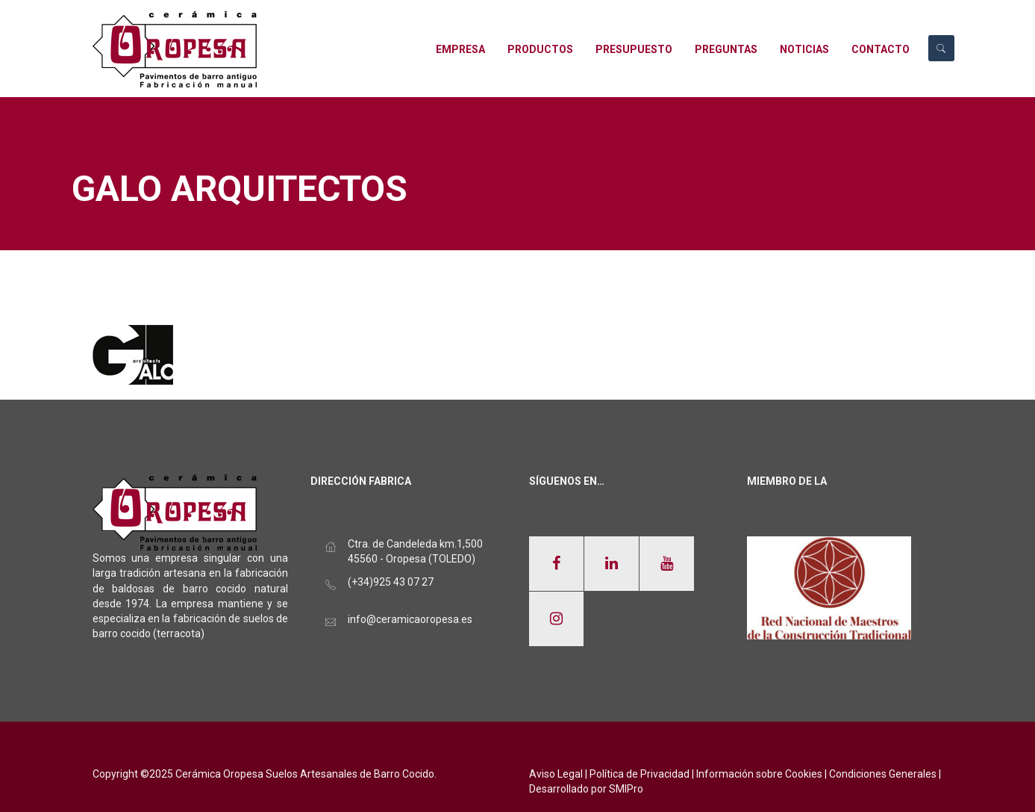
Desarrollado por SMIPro (586, 789)
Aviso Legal (556, 774)
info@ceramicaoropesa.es (410, 619)
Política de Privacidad (640, 774)
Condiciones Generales (882, 774)
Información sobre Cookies (759, 774)
